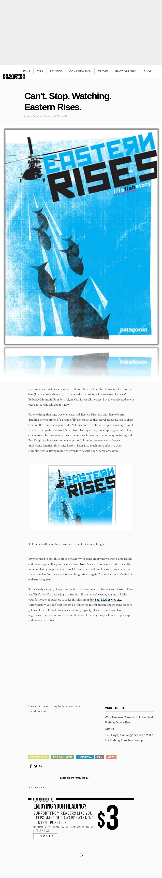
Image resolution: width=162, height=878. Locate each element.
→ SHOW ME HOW (45, 836)
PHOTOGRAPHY (126, 71)
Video (111, 757)
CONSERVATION (80, 71)
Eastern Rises (39, 757)
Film (99, 757)
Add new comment (75, 778)
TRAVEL (103, 71)
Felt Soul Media (62, 757)
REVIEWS (56, 71)
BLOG (147, 71)
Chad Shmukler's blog (42, 778)
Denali (109, 729)
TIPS (40, 71)
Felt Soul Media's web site (105, 600)
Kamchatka (85, 757)
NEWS (26, 71)
